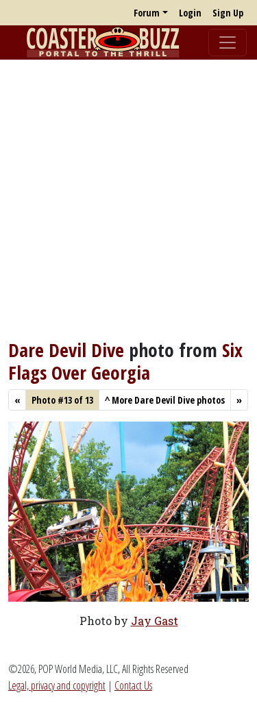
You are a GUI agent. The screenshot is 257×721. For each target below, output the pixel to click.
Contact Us (133, 685)
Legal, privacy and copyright (57, 685)
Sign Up (227, 12)
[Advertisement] (128, 199)
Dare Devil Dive (66, 350)
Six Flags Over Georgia (125, 361)
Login (190, 12)
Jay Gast (154, 620)
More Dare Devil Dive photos (165, 399)
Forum (147, 12)
